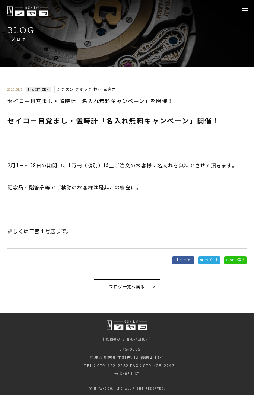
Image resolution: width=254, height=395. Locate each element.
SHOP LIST (130, 373)
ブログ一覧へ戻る (127, 286)
